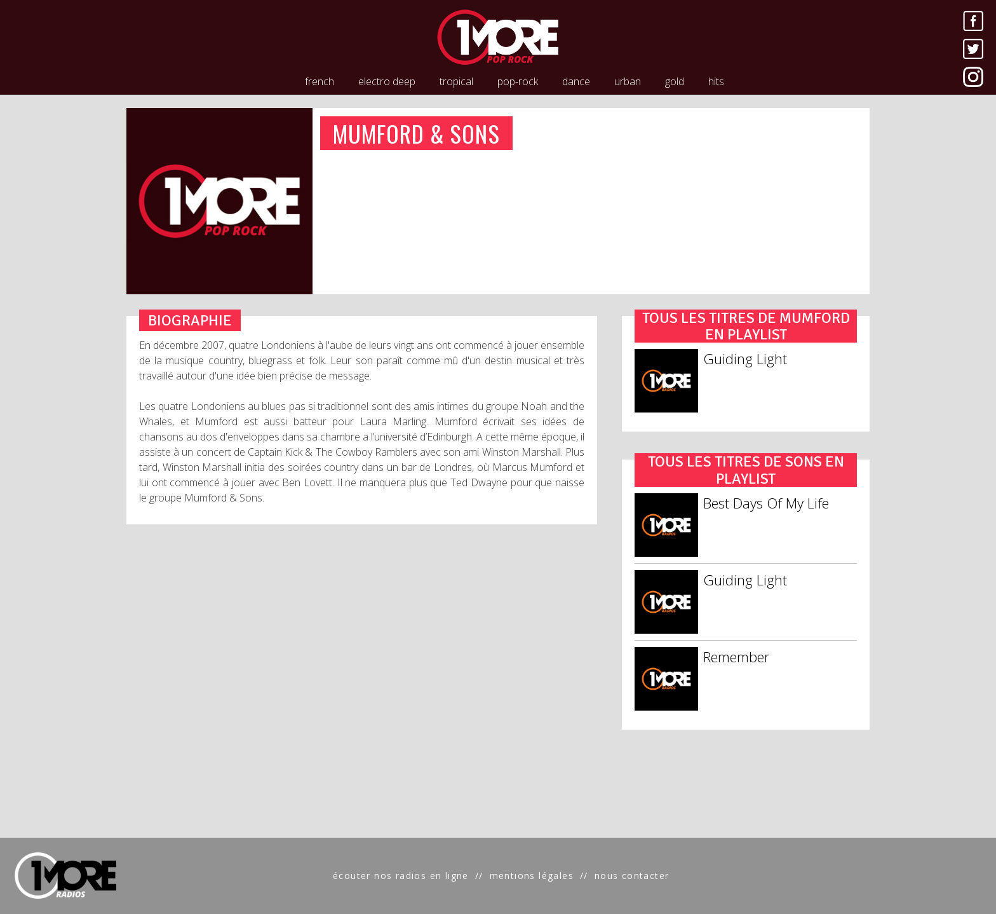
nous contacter (632, 876)
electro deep (386, 81)
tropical (456, 81)
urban (627, 81)
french (319, 81)
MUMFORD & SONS (416, 133)
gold (674, 81)
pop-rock (517, 81)
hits (716, 81)
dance (576, 81)
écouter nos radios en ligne (401, 876)
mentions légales (532, 876)
